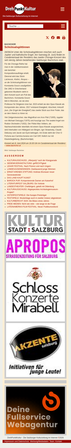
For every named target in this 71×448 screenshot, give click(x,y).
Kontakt (58, 441)
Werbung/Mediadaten (39, 441)
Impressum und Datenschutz (16, 441)
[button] (47, 37)
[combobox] (25, 26)
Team (51, 441)
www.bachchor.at (13, 145)
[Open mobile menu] (63, 26)
